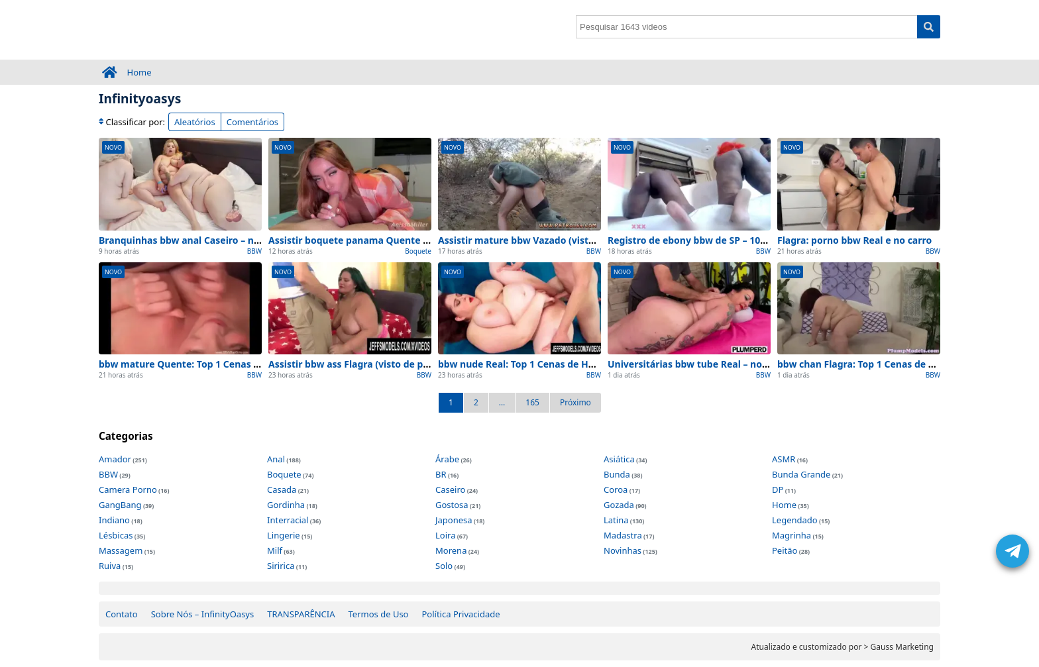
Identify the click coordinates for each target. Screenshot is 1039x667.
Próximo (575, 402)
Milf (274, 550)
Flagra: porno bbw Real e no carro (854, 240)
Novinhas (622, 550)
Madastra (623, 535)
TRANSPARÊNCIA (301, 614)
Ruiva (110, 566)
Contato (121, 614)
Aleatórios (194, 122)
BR (441, 474)
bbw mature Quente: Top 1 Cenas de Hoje (193, 364)
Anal (276, 459)
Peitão (784, 550)
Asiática (619, 459)
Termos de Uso (379, 614)
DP (777, 489)
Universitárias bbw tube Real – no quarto (702, 364)
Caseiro (450, 489)
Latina (616, 520)
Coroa (616, 489)
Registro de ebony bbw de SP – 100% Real (702, 240)
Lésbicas (116, 535)
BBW (254, 251)
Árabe (447, 459)
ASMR (783, 459)
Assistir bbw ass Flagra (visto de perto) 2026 (368, 364)
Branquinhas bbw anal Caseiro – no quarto (196, 240)
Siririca (280, 566)
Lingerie (283, 535)
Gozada (619, 505)
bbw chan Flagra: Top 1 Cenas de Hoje (863, 364)
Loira (445, 535)
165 (532, 402)
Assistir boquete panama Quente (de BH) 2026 (374, 240)
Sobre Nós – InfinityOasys (202, 614)
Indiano (114, 520)
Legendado (795, 520)
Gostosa (451, 505)
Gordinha (286, 505)
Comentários (252, 122)
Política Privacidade (460, 614)
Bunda (617, 474)
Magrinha (791, 535)
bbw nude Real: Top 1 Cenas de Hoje (520, 364)
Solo (444, 566)
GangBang (120, 505)
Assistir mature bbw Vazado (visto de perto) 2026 (550, 240)
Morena (450, 550)
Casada (281, 489)
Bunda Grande (801, 474)
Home (139, 72)
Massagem (120, 550)
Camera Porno (128, 489)
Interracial (287, 520)
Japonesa (453, 520)
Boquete (418, 251)
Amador (115, 459)
